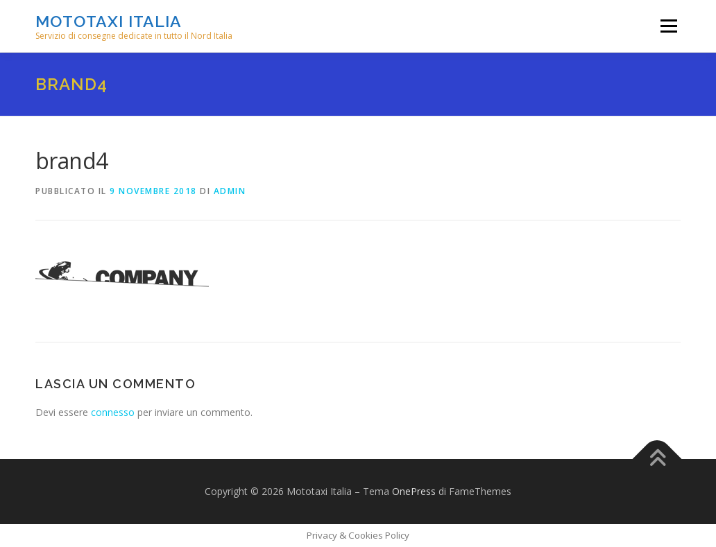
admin (230, 191)
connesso (113, 412)
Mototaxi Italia (108, 21)
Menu (668, 26)
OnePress (414, 491)
